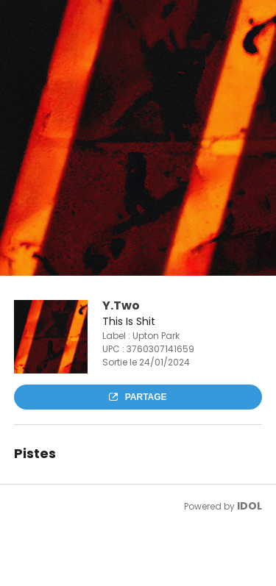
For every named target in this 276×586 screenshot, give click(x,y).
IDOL (249, 506)
